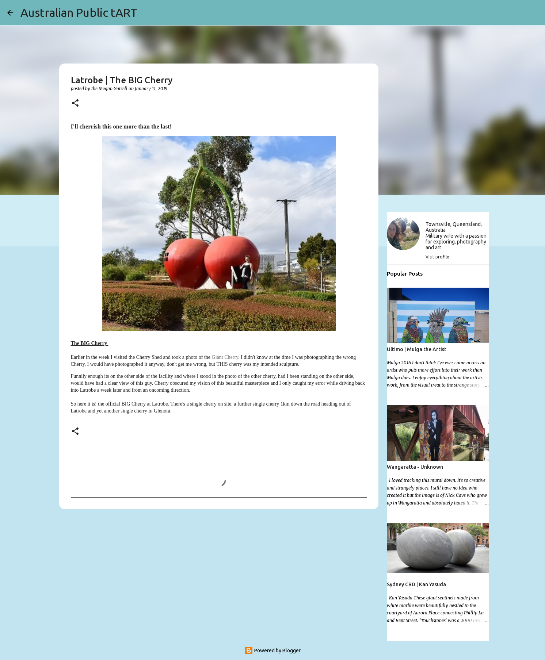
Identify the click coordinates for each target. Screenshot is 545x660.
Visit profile (437, 256)
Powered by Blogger (272, 650)
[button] (75, 103)
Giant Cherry (225, 357)
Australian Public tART (78, 12)
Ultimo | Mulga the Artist (416, 349)
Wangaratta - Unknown (415, 467)
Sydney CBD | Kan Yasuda (416, 584)
